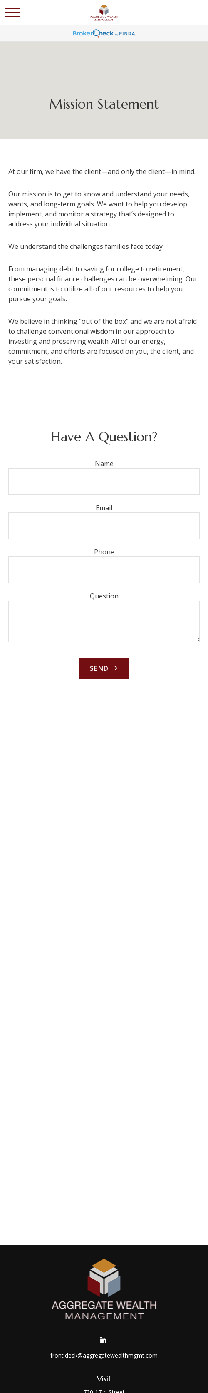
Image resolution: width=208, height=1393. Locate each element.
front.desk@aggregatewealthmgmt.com (104, 1355)
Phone (104, 551)
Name (104, 463)
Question (104, 596)
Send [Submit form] (99, 668)
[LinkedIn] (103, 1340)
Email (104, 507)
